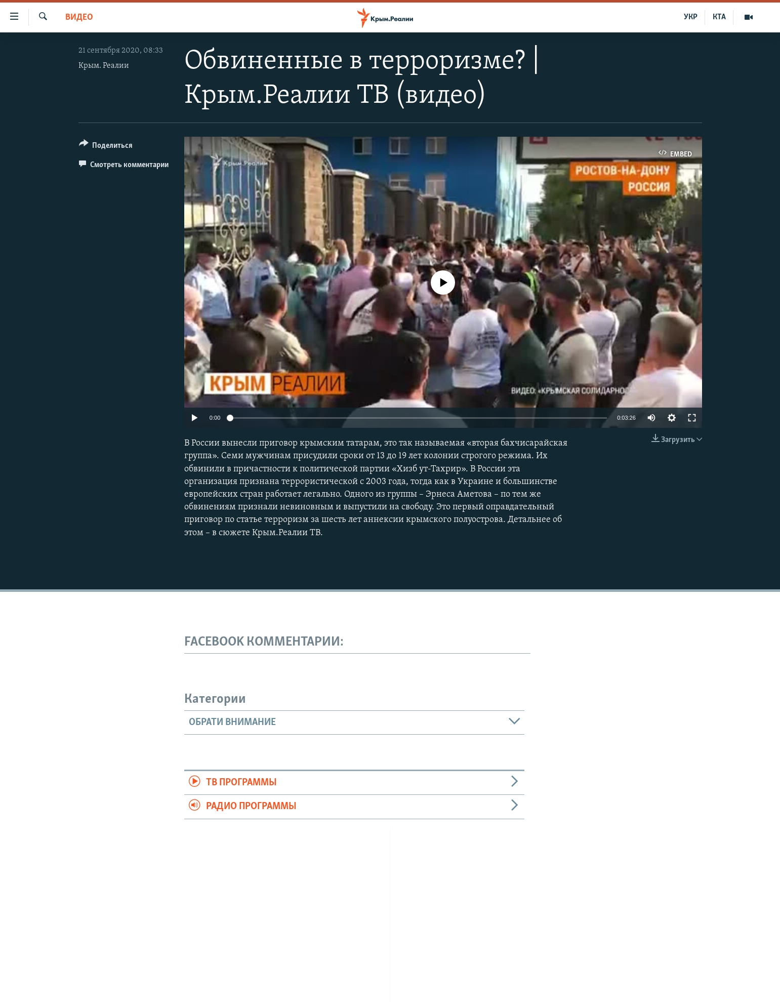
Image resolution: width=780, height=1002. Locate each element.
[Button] (106, 147)
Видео (79, 17)
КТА (719, 17)
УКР (690, 17)
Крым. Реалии (103, 66)
